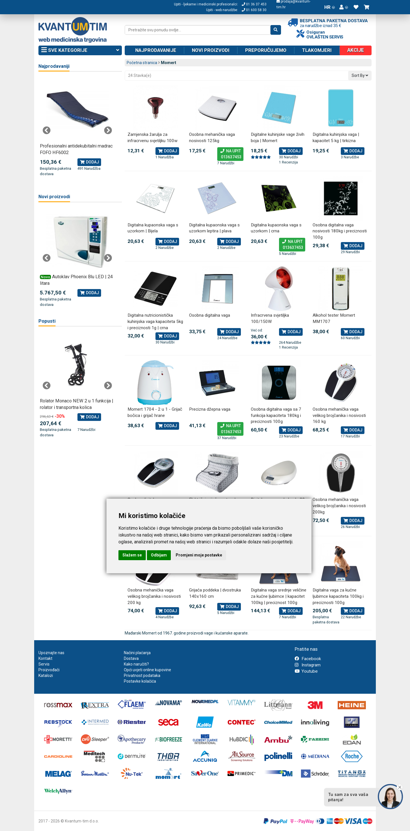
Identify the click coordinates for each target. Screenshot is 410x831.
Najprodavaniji (53, 66)
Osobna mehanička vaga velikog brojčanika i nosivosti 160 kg (339, 415)
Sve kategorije (80, 50)
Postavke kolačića (140, 681)
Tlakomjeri (317, 50)
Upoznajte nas (51, 652)
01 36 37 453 (254, 4)
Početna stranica (142, 62)
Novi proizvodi (210, 50)
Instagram (308, 665)
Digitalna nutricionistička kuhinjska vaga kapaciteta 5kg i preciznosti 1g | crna (155, 321)
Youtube (306, 671)
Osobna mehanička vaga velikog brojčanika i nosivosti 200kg (339, 505)
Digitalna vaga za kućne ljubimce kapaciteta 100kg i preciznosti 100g (338, 596)
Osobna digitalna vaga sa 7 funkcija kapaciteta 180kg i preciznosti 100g (276, 415)
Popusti (47, 321)
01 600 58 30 (254, 10)
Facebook (308, 658)
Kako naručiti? (136, 664)
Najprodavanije (155, 50)
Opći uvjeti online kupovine (147, 670)
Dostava (131, 658)
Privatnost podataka (142, 675)
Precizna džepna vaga (209, 409)
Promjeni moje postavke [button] (199, 555)
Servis (44, 664)
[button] (343, 7)
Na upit (230, 154)
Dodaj (167, 151)
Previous (47, 130)
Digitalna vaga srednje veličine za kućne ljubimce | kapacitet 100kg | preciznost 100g (278, 596)
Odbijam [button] (159, 555)
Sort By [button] (360, 75)
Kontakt (45, 658)
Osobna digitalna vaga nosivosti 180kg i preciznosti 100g (340, 231)
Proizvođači (49, 670)
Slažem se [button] (132, 555)
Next (108, 130)
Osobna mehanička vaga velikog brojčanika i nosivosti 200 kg (154, 596)
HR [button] (329, 7)
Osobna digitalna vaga (209, 315)
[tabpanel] (77, 127)
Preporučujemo (265, 50)
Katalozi (45, 675)
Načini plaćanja (137, 652)
